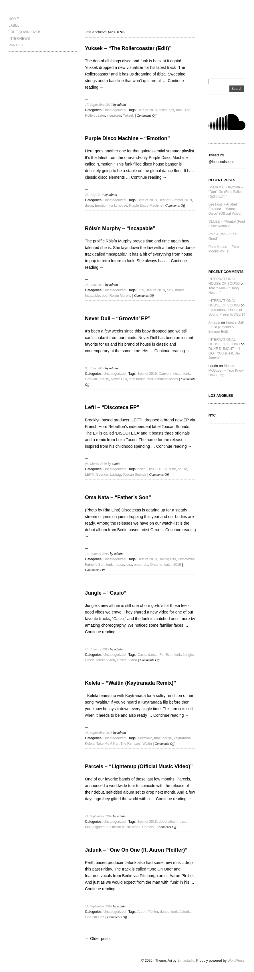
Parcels (148, 827)
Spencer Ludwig (108, 475)
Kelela (89, 744)
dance (153, 655)
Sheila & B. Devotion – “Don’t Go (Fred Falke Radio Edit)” (226, 191)
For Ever (165, 655)
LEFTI (89, 475)
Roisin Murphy (120, 296)
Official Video (127, 660)
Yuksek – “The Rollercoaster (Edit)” (128, 48)
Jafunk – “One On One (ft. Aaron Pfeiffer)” (136, 850)
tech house (137, 379)
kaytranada (182, 738)
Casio (142, 655)
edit (171, 110)
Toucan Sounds (134, 475)
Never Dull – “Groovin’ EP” (117, 318)
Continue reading (149, 177)
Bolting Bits (167, 559)
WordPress (236, 961)
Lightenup (100, 827)
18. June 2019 (94, 285)
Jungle (188, 655)
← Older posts (97, 938)
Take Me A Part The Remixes (118, 744)
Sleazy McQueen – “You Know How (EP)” (226, 370)
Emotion (101, 206)
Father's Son (94, 565)
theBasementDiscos (162, 379)
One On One (94, 917)
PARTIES (16, 45)
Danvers (165, 374)
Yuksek (128, 115)
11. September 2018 (98, 816)
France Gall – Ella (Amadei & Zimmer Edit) (226, 327)
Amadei (214, 322)
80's (141, 290)
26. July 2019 (94, 195)
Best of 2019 (147, 110)
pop (105, 296)
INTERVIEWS (19, 39)
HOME (14, 19)
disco (163, 110)
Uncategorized (115, 110)
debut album (168, 822)
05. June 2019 (94, 368)
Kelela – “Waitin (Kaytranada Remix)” (130, 683)
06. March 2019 (96, 464)
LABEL (14, 25)
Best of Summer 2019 (175, 200)
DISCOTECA (157, 469)
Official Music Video (100, 660)
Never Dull (119, 379)
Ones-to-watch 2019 (165, 565)
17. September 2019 (98, 105)
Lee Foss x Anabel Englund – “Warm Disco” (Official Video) (225, 209)
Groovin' (91, 379)
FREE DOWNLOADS (25, 32)
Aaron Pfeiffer (147, 912)
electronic (145, 738)
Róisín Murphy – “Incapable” (120, 228)
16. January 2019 (97, 649)
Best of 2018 (147, 822)
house (122, 206)
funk (179, 110)
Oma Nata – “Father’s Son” (118, 497)
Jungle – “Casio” (105, 593)
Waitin (147, 744)
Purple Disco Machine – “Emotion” (127, 138)
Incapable (92, 296)
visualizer (114, 115)
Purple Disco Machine (145, 206)
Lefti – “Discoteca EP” (112, 407)
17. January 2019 (97, 554)
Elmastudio (185, 961)
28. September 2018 (98, 733)
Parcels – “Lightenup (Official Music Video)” (139, 766)
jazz (129, 565)
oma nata (141, 565)
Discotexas (186, 559)
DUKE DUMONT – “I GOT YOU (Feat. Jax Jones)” (225, 353)
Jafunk (185, 912)
